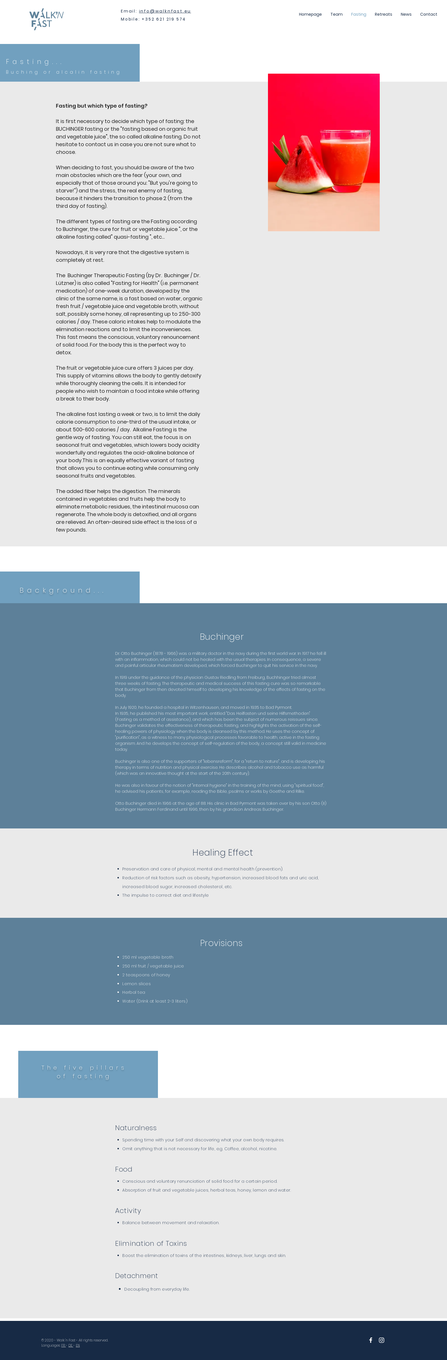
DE (70, 1345)
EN (78, 1345)
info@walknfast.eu (165, 11)
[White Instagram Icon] (381, 1340)
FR (63, 1345)
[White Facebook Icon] (370, 1340)
